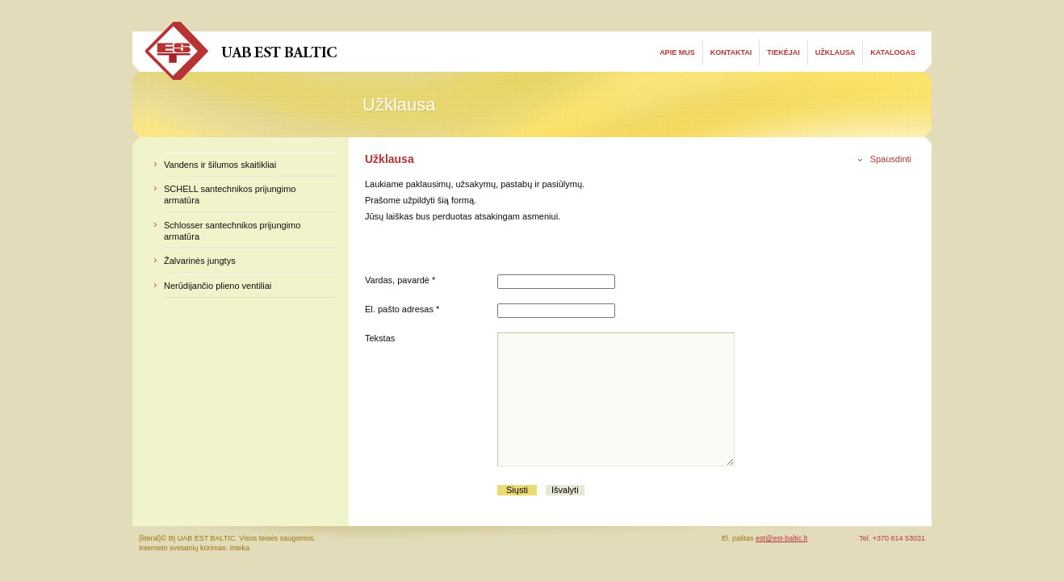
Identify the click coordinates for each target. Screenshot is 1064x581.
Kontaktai (731, 52)
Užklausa (835, 52)
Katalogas (892, 52)
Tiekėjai (783, 52)
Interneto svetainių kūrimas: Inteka (194, 548)
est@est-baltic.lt (781, 538)
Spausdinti (890, 159)
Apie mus (677, 52)
